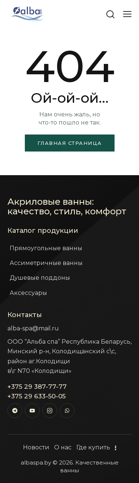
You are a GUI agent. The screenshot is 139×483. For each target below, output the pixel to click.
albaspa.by (36, 462)
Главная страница (69, 143)
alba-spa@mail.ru (33, 328)
